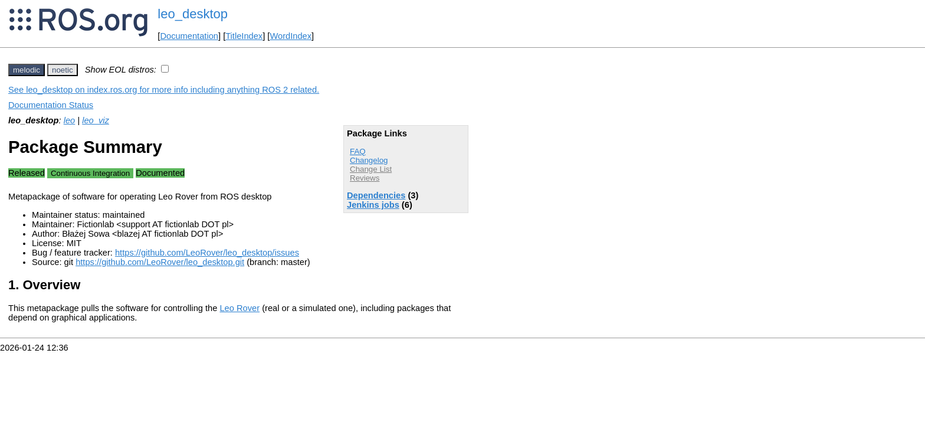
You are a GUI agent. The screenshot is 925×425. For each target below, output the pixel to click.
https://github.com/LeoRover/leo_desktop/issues (207, 252)
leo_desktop (193, 13)
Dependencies (376, 195)
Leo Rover (239, 308)
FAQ (358, 151)
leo (70, 120)
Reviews (364, 178)
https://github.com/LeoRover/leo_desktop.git (160, 262)
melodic (26, 70)
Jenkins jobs (373, 205)
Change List (371, 169)
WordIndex (290, 36)
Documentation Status (50, 105)
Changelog (369, 160)
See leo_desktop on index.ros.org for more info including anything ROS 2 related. (163, 89)
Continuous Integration (90, 173)
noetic (62, 70)
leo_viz (95, 120)
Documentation (189, 36)
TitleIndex (244, 36)
